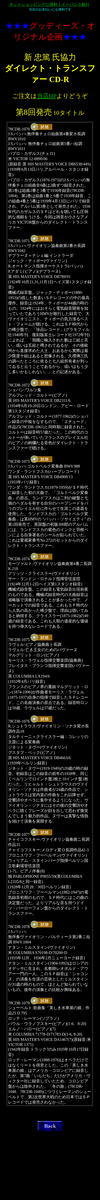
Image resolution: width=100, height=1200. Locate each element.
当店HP (47, 96)
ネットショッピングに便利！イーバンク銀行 (49, 4)
